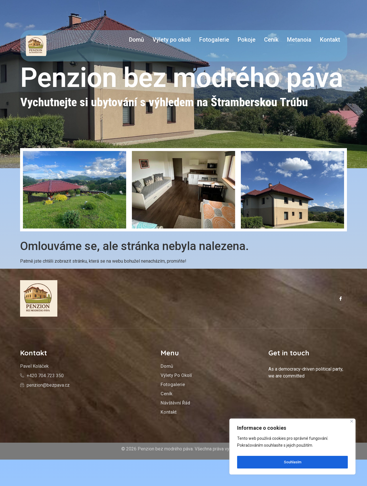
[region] (292, 448)
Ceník (271, 39)
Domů (136, 39)
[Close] (351, 424)
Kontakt (330, 39)
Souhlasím (292, 462)
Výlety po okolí (172, 39)
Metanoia (299, 39)
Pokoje (246, 39)
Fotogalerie (214, 39)
